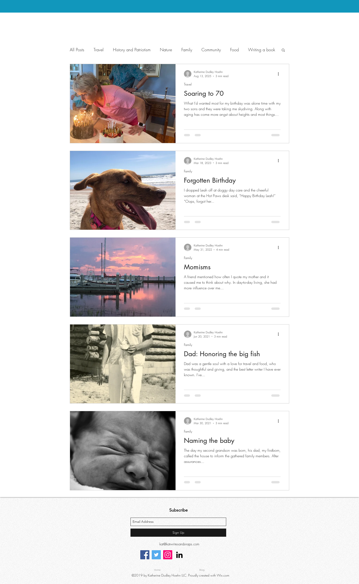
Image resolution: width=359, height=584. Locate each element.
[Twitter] (156, 554)
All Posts (77, 49)
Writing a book (261, 49)
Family (186, 49)
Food (234, 49)
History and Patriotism (132, 49)
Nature (166, 49)
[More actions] (280, 74)
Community (211, 49)
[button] (283, 50)
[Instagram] (167, 554)
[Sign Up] (178, 533)
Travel (99, 49)
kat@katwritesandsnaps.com (179, 544)
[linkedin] (179, 554)
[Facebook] (144, 554)
